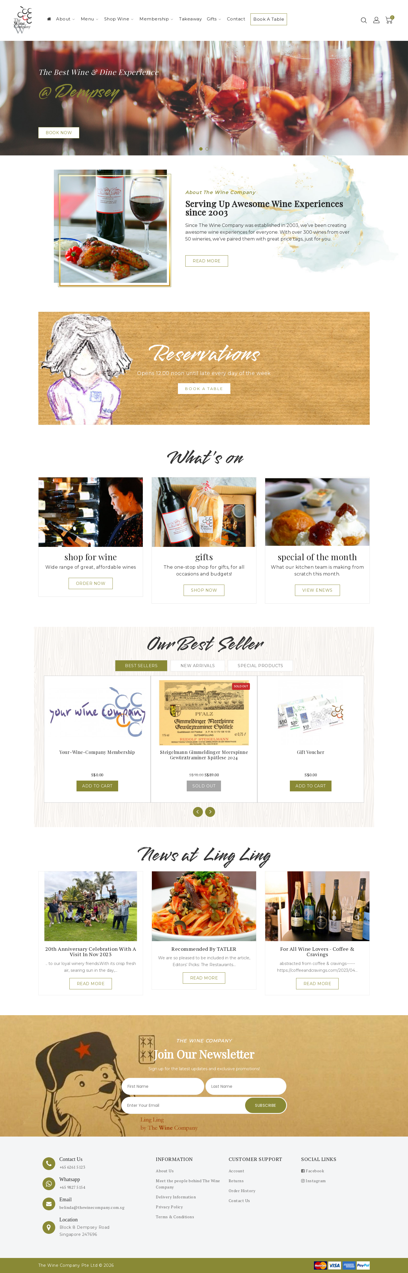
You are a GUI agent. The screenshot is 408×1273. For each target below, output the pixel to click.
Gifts (214, 19)
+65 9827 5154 (72, 1187)
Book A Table (268, 19)
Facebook (312, 1170)
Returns (236, 1180)
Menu (89, 19)
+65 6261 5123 (72, 1167)
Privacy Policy (169, 1206)
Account (237, 1170)
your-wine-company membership (97, 752)
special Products (260, 665)
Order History (242, 1190)
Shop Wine (119, 19)
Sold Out (203, 786)
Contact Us (239, 1200)
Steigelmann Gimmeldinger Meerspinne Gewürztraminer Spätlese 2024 (204, 754)
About (65, 19)
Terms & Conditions (175, 1216)
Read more (91, 983)
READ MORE (207, 261)
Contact (236, 19)
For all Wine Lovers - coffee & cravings (317, 951)
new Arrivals (197, 665)
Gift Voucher (310, 752)
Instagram (313, 1180)
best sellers (141, 665)
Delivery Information (176, 1197)
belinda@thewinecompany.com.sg (92, 1207)
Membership (156, 19)
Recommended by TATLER (204, 948)
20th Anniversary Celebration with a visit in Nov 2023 (90, 951)
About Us (165, 1170)
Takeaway (190, 19)
